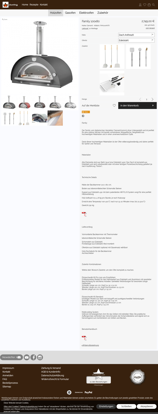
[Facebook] (33, 357)
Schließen (126, 406)
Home (25, 4)
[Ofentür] (136, 40)
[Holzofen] (55, 12)
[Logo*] (10, 3)
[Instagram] (40, 357)
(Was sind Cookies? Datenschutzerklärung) (21, 407)
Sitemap (6, 386)
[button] (153, 4)
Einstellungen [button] (106, 406)
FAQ (4, 379)
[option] (112, 56)
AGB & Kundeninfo (50, 371)
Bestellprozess (10, 383)
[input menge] (146, 99)
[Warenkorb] (149, 4)
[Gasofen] (70, 12)
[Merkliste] (144, 4)
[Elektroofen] (86, 12)
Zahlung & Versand (51, 368)
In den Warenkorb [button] (129, 105)
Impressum (8, 368)
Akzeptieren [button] (146, 406)
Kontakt (44, 4)
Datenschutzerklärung (52, 375)
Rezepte (34, 4)
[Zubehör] (103, 12)
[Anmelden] (140, 4)
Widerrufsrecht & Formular (55, 379)
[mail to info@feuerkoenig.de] (27, 357)
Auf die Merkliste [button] (90, 105)
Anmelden (7, 375)
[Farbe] (136, 35)
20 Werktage (90, 28)
